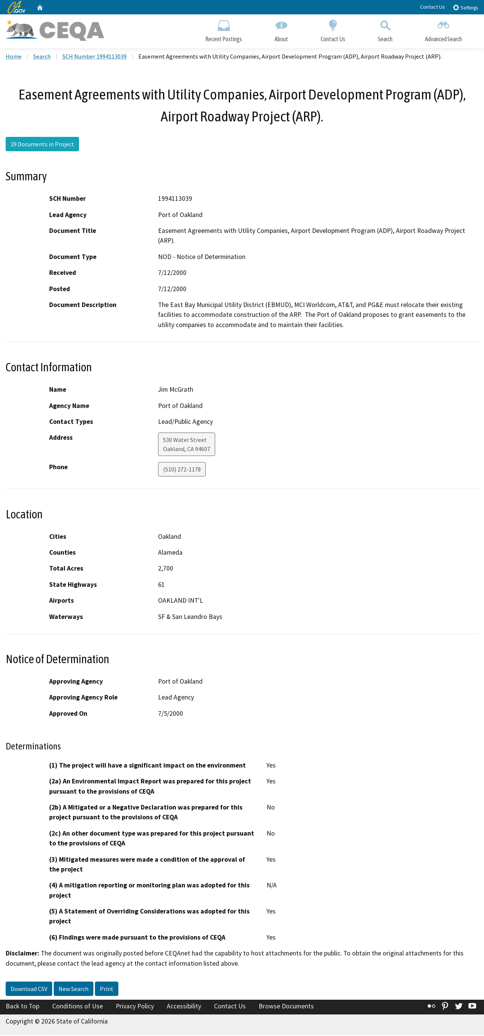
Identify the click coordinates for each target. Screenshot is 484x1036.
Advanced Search (443, 29)
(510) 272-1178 (182, 470)
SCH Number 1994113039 (94, 57)
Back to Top (22, 1007)
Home (14, 57)
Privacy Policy (135, 1007)
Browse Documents (286, 1007)
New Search (73, 989)
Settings (465, 7)
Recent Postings (223, 29)
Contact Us (432, 6)
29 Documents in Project (42, 145)
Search (385, 29)
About (281, 29)
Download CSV (29, 989)
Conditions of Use (77, 1007)
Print (106, 989)
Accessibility (184, 1007)
